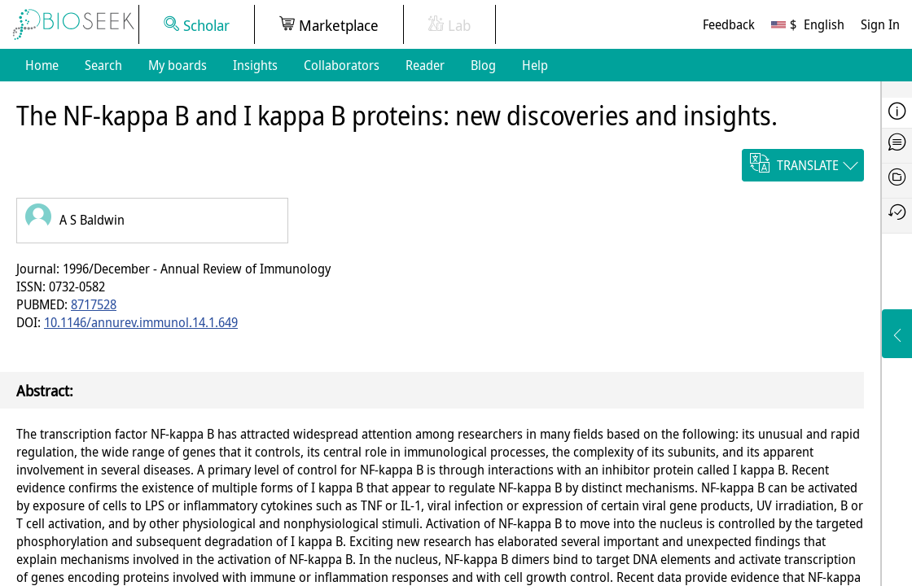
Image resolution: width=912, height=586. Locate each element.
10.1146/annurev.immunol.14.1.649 (141, 322)
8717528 (93, 304)
